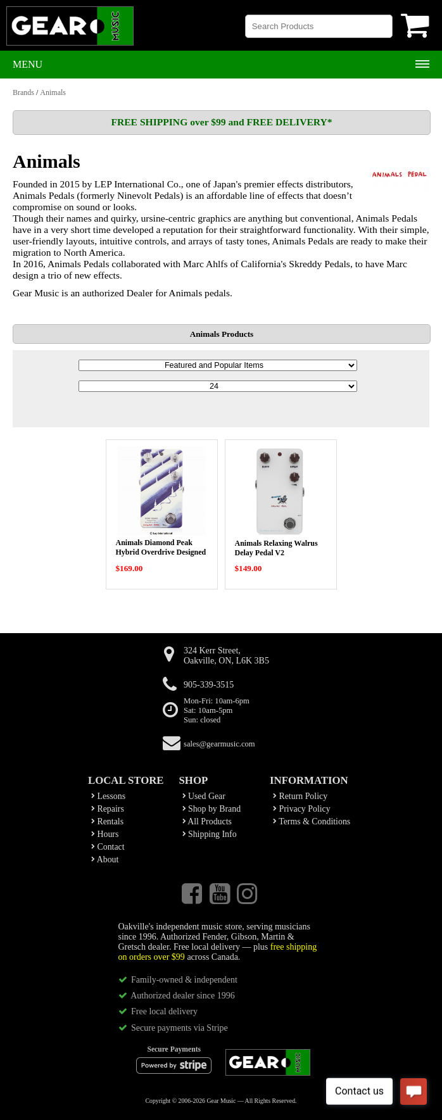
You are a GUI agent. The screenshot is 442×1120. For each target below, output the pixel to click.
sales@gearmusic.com (219, 743)
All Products (207, 821)
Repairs (107, 809)
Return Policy (300, 796)
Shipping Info (209, 834)
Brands (23, 92)
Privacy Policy (302, 809)
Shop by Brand (211, 809)
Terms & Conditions (311, 821)
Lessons (108, 796)
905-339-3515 (209, 684)
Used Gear (203, 796)
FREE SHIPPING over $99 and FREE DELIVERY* (221, 121)
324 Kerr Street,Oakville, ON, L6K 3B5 (226, 655)
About (104, 859)
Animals (53, 92)
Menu (27, 64)
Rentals (107, 821)
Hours (104, 834)
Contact (108, 847)
